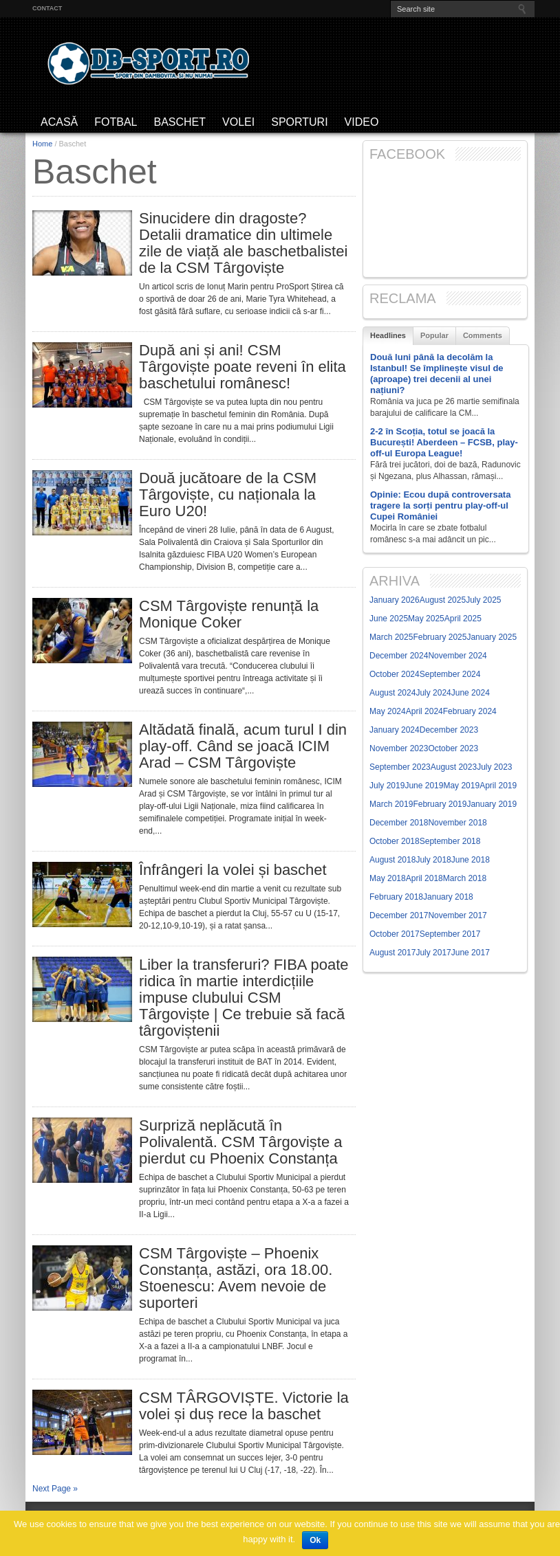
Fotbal (115, 122)
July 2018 (433, 860)
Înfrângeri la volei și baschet (233, 870)
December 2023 (449, 730)
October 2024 (394, 674)
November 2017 (457, 915)
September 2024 (450, 674)
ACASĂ (59, 122)
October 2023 (453, 748)
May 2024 (387, 711)
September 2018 (450, 841)
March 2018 (464, 878)
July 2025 (483, 600)
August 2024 (392, 693)
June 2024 (470, 693)
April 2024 (424, 711)
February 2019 (439, 804)
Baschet (179, 122)
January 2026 (394, 600)
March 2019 (391, 804)
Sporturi (299, 122)
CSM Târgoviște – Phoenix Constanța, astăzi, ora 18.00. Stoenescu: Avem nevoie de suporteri (235, 1278)
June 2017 (470, 952)
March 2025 (391, 637)
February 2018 (396, 897)
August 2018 (392, 860)
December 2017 (398, 915)
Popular (434, 335)
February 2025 (439, 637)
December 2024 (398, 655)
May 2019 (461, 785)
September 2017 (450, 934)
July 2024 (433, 693)
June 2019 (424, 785)
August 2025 (443, 600)
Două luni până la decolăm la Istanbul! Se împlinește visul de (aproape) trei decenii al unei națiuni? (437, 373)
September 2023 (400, 767)
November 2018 (457, 822)
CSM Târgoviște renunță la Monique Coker (229, 614)
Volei (238, 122)
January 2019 (491, 804)
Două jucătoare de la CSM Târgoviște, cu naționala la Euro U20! (227, 495)
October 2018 (394, 841)
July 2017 (433, 952)
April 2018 (424, 878)
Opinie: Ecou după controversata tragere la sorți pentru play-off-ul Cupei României (440, 505)
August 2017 (392, 952)
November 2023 (398, 748)
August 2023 (454, 767)
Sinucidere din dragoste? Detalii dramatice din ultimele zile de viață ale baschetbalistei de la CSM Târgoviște (243, 243)
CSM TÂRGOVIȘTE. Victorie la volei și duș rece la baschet (244, 1406)
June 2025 (388, 618)
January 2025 (491, 637)
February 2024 (470, 711)
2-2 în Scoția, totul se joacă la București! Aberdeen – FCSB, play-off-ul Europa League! (444, 442)
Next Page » (55, 1488)
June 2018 (470, 860)
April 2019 (498, 785)
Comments (482, 335)
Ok (315, 1540)
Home (42, 144)
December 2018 (398, 822)
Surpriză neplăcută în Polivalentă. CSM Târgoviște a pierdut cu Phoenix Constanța (241, 1142)
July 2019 (387, 785)
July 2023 (494, 767)
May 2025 (426, 618)
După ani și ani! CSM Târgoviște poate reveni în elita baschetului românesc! (242, 367)
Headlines (388, 335)
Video (362, 122)
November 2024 (457, 655)
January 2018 (448, 897)
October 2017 (394, 934)
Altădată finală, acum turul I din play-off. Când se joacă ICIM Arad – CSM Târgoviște (243, 746)
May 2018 (387, 878)
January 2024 (394, 730)
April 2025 (463, 618)
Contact (47, 8)
